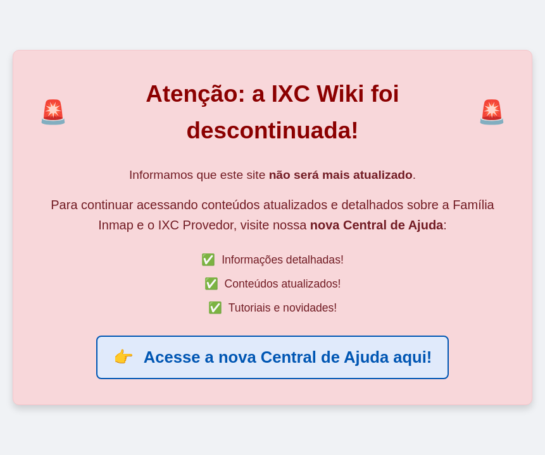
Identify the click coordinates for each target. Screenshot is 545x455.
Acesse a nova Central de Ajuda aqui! (272, 357)
